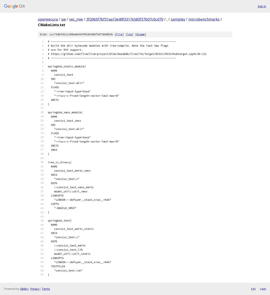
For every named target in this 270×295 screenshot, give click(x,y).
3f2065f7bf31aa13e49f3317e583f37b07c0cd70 (124, 19)
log (129, 34)
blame (141, 34)
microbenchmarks (204, 19)
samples (178, 19)
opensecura (48, 19)
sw (63, 19)
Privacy (34, 289)
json (263, 288)
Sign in (262, 6)
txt (253, 288)
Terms (46, 289)
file (119, 34)
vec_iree (76, 19)
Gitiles (24, 289)
